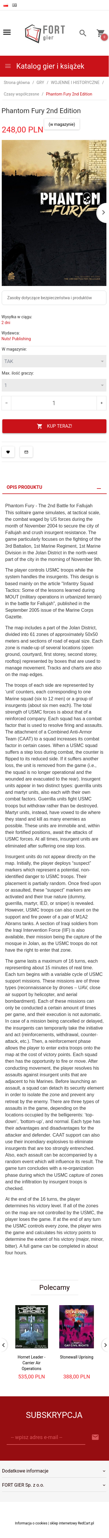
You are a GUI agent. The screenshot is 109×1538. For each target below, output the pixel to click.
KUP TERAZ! (54, 426)
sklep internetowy (63, 1523)
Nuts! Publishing (16, 338)
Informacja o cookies (31, 1523)
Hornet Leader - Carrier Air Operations (31, 1363)
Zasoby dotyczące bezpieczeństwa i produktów (49, 297)
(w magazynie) (62, 124)
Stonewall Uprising (76, 1357)
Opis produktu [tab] (24, 487)
